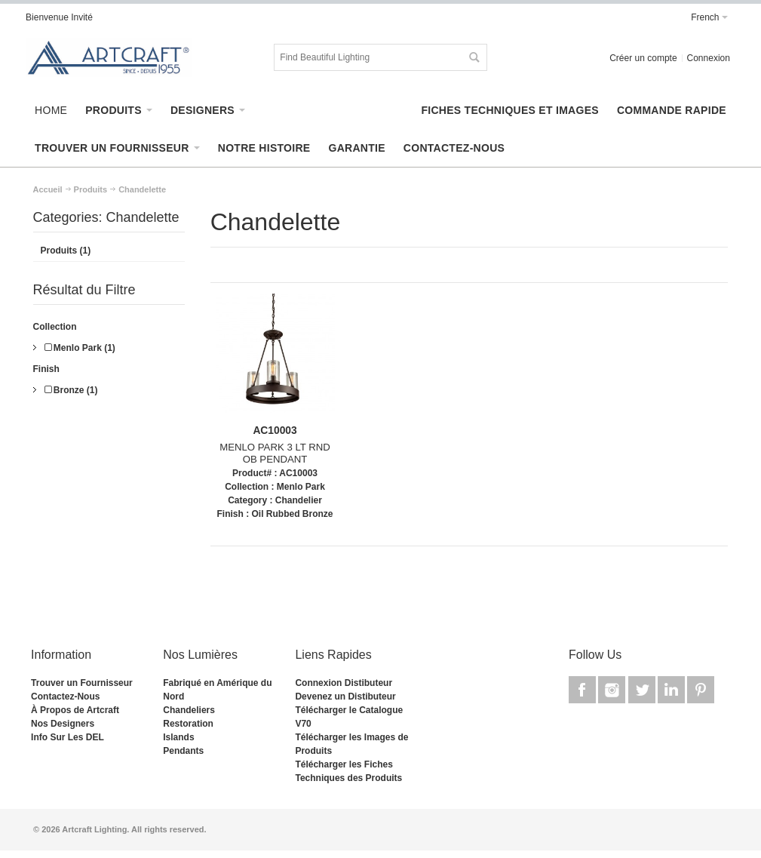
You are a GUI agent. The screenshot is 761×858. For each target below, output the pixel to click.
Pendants (183, 751)
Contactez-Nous (65, 696)
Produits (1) (66, 250)
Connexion (708, 58)
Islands (178, 737)
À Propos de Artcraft (75, 710)
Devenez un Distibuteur (345, 696)
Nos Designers (62, 723)
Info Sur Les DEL (67, 737)
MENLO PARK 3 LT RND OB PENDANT (274, 453)
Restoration (188, 723)
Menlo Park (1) (79, 348)
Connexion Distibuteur (343, 683)
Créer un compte (643, 58)
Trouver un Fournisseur (82, 683)
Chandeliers (189, 710)
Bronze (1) (71, 390)
